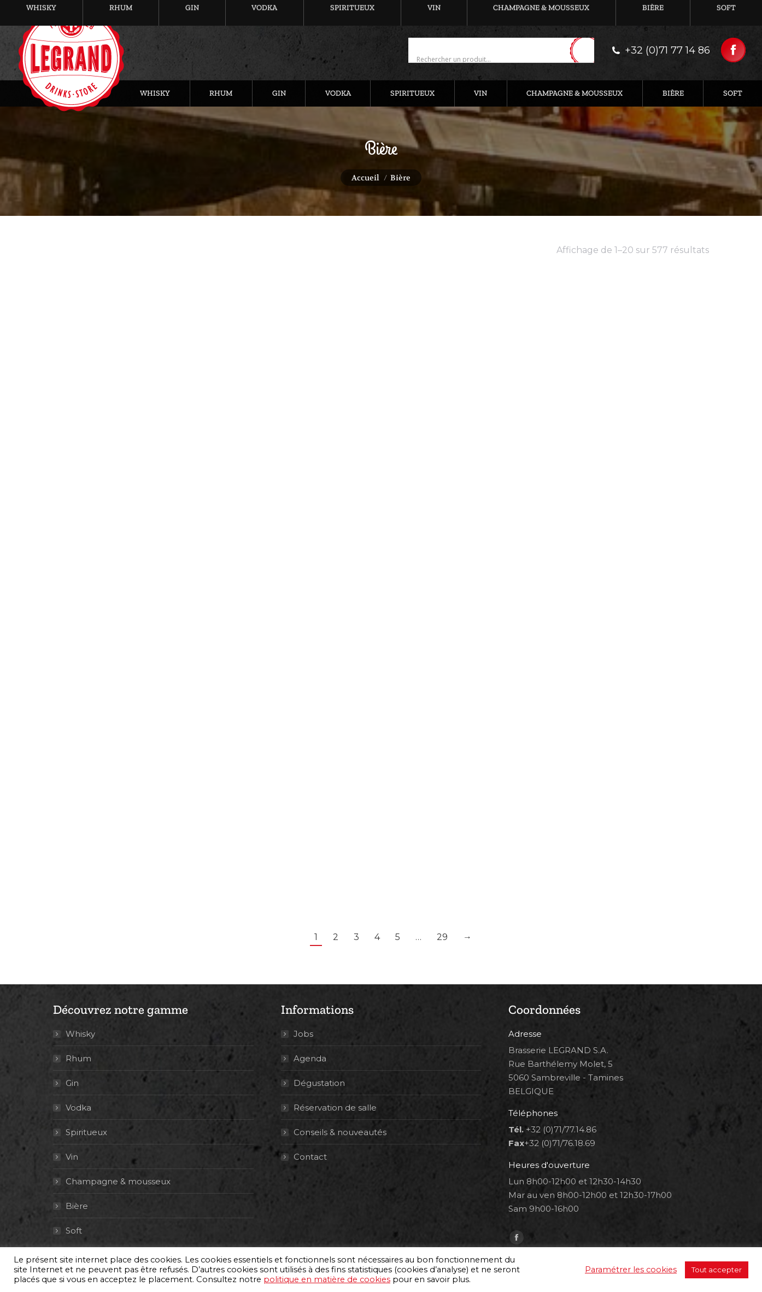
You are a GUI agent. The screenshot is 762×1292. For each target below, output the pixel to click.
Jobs (303, 1034)
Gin (72, 1083)
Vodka (78, 1107)
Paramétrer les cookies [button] (631, 1270)
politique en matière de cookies (326, 1279)
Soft (74, 1230)
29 (442, 937)
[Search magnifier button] (586, 50)
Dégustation (319, 1083)
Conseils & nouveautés (340, 1132)
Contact (310, 1157)
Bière (77, 1206)
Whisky (80, 1034)
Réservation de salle (335, 1107)
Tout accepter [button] (716, 1269)
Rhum (78, 1058)
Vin (72, 1157)
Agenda (310, 1058)
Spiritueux (86, 1132)
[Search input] (492, 59)
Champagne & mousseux (118, 1181)
